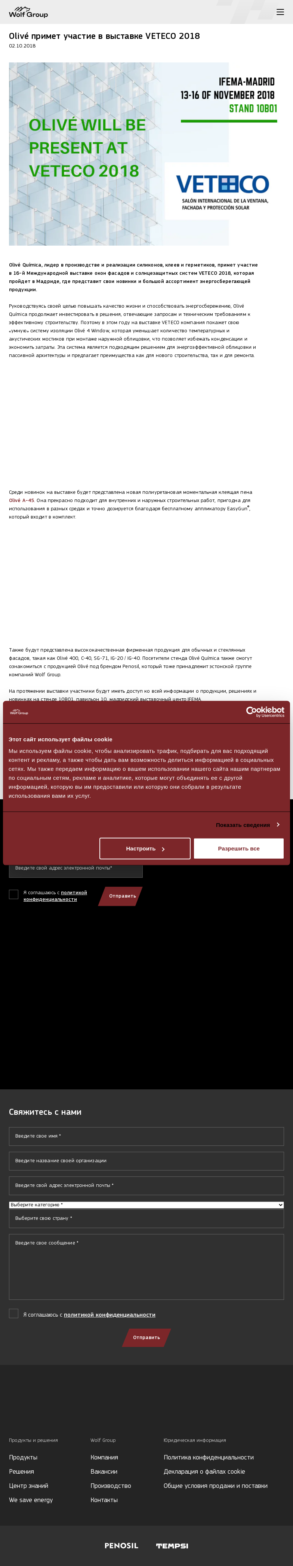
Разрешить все (239, 848)
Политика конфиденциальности (209, 1457)
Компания (104, 1457)
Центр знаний (28, 1486)
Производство (110, 1486)
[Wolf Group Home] (28, 12)
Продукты (23, 1457)
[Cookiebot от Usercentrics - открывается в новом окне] (251, 711)
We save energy (31, 1500)
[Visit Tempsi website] (172, 1546)
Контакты (104, 1500)
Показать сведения (243, 824)
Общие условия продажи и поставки (216, 1486)
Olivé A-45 (21, 501)
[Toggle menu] (280, 12)
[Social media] (12, 1411)
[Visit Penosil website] (121, 1546)
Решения (21, 1472)
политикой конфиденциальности (109, 1315)
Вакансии (103, 1472)
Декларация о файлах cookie (204, 1472)
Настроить (145, 848)
